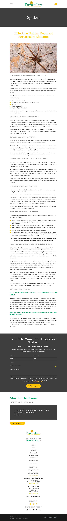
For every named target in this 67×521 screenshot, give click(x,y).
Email (35, 358)
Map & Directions (33, 475)
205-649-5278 (33, 440)
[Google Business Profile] (33, 504)
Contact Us (33, 463)
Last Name (36, 355)
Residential (33, 450)
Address (12, 362)
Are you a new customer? (15, 365)
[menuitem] (12, 518)
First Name (12, 355)
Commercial (33, 453)
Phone (11, 358)
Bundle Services (33, 460)
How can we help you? (15, 369)
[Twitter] (36, 504)
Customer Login (33, 455)
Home (33, 447)
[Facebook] (30, 504)
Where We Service (33, 458)
